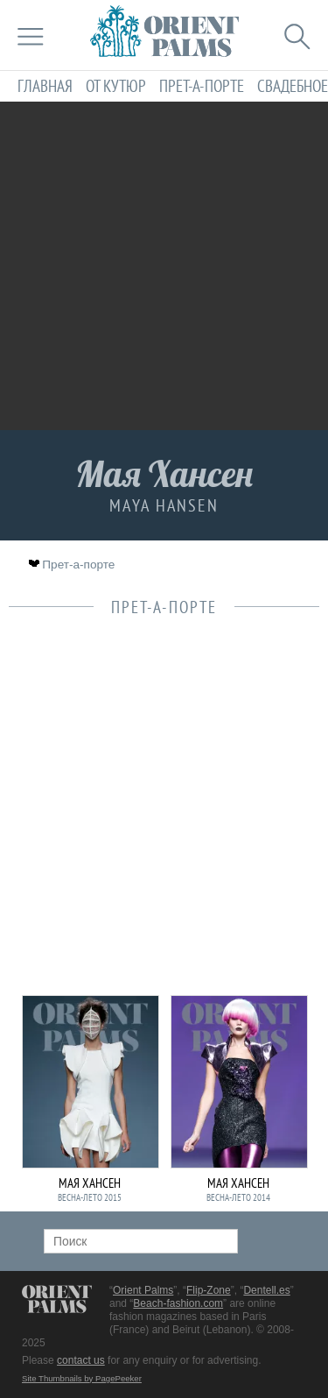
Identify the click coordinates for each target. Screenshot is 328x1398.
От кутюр (116, 86)
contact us (81, 1360)
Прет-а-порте (201, 86)
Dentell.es (266, 1290)
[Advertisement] (164, 266)
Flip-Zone (208, 1290)
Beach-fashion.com (178, 1303)
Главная (45, 86)
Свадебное (292, 86)
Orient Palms (143, 1290)
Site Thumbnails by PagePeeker (82, 1378)
